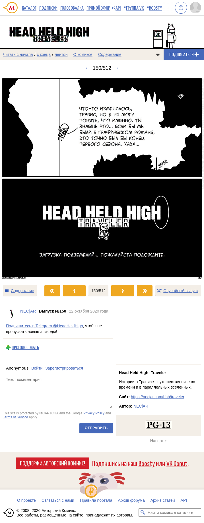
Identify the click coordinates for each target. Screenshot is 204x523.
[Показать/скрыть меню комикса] (158, 54)
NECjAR (140, 406)
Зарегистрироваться (64, 368)
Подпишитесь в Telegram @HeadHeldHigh (44, 326)
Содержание (109, 54)
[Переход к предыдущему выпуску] (25, 177)
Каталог (29, 8)
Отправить (96, 428)
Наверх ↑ (158, 440)
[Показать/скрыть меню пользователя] (195, 7)
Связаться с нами (58, 500)
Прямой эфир (98, 8)
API (118, 8)
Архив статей (163, 500)
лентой (61, 54)
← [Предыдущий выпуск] (87, 68)
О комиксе (82, 54)
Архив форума (131, 500)
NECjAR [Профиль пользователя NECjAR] (28, 311)
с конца (44, 54)
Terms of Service (15, 417)
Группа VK (135, 8)
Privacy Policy (93, 414)
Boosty (155, 8)
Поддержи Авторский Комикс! (52, 463)
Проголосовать (25, 348)
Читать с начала (18, 54)
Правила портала (96, 500)
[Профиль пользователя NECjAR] (11, 313)
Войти (36, 368)
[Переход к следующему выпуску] (102, 177)
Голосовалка (72, 8)
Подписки (48, 8)
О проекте (26, 500)
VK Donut (176, 463)
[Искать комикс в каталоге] (143, 512)
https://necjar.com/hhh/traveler (157, 397)
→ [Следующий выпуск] (116, 68)
